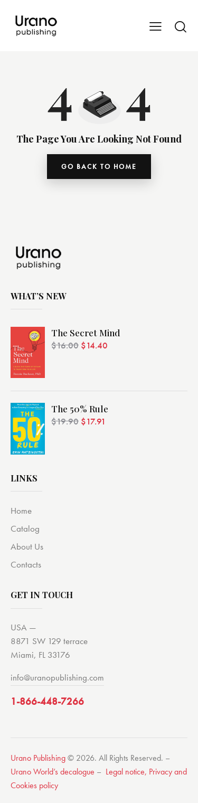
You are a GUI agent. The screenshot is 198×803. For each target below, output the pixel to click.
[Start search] (180, 26)
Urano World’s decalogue (53, 771)
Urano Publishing (38, 757)
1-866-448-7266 (47, 701)
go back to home (99, 166)
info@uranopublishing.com (57, 677)
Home (21, 510)
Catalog (25, 528)
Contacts (26, 564)
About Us (27, 546)
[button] (155, 26)
